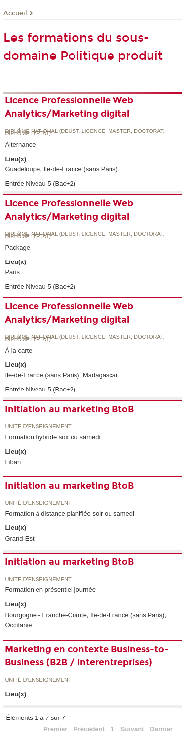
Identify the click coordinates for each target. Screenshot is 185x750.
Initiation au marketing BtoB (69, 409)
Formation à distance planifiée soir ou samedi (69, 513)
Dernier (161, 729)
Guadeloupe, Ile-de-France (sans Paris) (61, 169)
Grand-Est (19, 538)
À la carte (18, 350)
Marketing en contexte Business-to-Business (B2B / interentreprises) (87, 656)
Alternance (20, 144)
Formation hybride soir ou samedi (52, 437)
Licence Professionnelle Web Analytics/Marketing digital (69, 107)
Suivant (132, 729)
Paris (12, 272)
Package (17, 247)
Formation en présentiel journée (50, 589)
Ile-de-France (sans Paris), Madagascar (61, 375)
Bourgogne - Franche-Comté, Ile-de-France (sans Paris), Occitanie (85, 620)
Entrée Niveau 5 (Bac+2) (40, 183)
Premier (55, 729)
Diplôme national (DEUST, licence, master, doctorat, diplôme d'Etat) (84, 132)
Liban (13, 462)
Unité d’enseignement (38, 426)
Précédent (89, 729)
